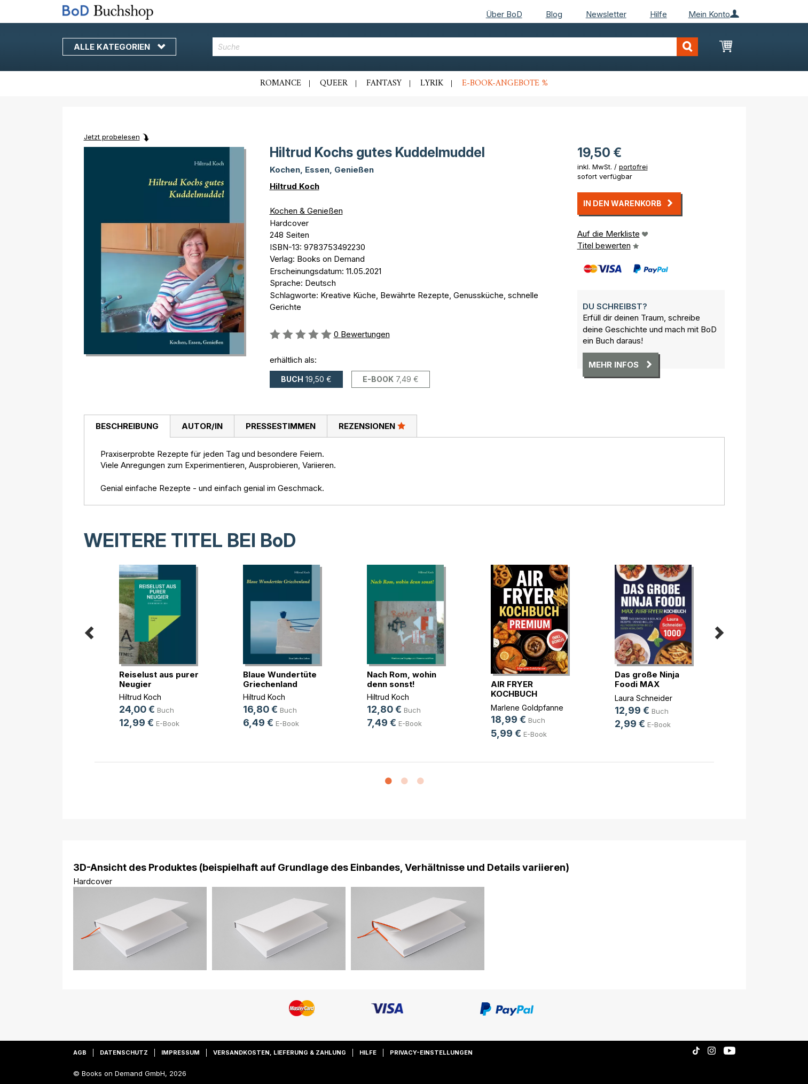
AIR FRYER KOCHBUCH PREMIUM (514, 693)
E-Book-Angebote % (505, 83)
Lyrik (431, 83)
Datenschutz (124, 1052)
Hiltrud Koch (294, 186)
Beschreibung (127, 426)
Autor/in (202, 426)
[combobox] (455, 46)
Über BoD (504, 14)
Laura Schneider (643, 698)
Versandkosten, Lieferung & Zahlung (279, 1052)
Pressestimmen (281, 426)
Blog (554, 14)
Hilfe (658, 14)
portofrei (633, 166)
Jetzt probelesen (112, 136)
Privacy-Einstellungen (431, 1052)
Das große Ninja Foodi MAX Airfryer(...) (647, 684)
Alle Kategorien (119, 47)
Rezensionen (372, 426)
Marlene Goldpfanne (527, 707)
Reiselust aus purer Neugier (159, 679)
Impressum (180, 1052)
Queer (334, 83)
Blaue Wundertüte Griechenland (280, 679)
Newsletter (606, 14)
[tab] (127, 426)
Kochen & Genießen (306, 211)
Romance (280, 83)
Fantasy (384, 83)
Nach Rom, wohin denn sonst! (401, 679)
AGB (80, 1052)
